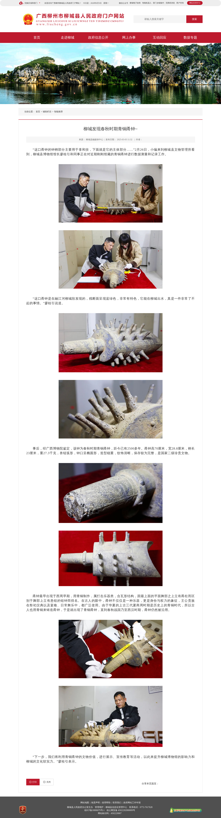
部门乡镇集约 (158, 3)
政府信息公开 (98, 37)
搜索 (194, 19)
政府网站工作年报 (132, 802)
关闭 (47, 782)
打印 (33, 782)
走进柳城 (67, 37)
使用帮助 (106, 802)
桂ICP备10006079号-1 (94, 810)
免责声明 (95, 802)
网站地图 (84, 802)
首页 (36, 37)
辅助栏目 (32, 72)
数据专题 (190, 37)
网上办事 (129, 37)
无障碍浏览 (170, 3)
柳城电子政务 (135, 3)
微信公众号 (123, 3)
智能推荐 (58, 112)
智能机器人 (146, 3)
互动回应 (159, 37)
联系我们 (117, 802)
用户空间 (180, 3)
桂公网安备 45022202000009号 (121, 810)
